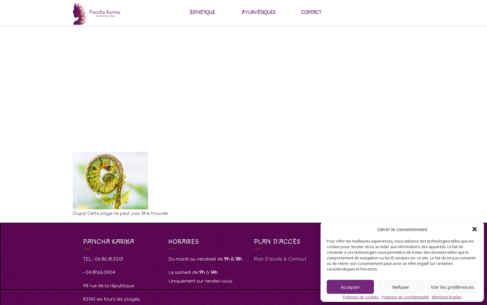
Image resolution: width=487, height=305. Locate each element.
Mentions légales (447, 297)
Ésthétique (202, 12)
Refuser (400, 287)
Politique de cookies (361, 297)
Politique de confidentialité (405, 297)
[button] (474, 229)
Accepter (350, 287)
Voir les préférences (452, 287)
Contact (311, 12)
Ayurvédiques (258, 12)
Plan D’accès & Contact (280, 259)
